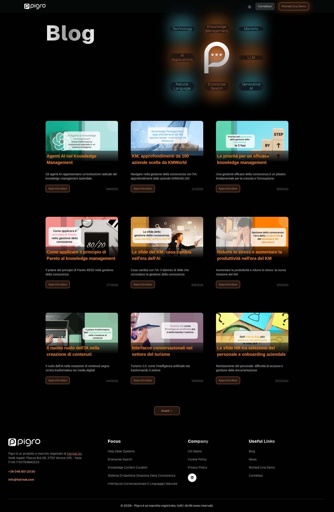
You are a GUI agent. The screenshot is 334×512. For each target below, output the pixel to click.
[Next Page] (167, 410)
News (252, 459)
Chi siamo (195, 451)
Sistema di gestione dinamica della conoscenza (141, 475)
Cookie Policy (197, 459)
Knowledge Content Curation (127, 467)
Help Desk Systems (121, 451)
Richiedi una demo (294, 6)
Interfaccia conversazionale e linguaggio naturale (142, 483)
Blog (252, 451)
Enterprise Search (120, 459)
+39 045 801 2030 (21, 471)
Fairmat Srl (74, 453)
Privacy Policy (197, 467)
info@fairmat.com (21, 479)
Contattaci (265, 6)
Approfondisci (57, 188)
